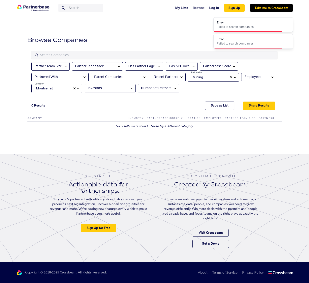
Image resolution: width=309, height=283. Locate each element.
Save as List (220, 105)
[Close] (288, 23)
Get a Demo (210, 243)
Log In (214, 8)
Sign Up (234, 8)
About (202, 272)
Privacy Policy (253, 272)
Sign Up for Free (98, 228)
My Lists (181, 8)
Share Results (259, 105)
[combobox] (84, 8)
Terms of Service (224, 272)
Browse (198, 8)
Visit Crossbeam (211, 232)
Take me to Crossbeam (271, 8)
